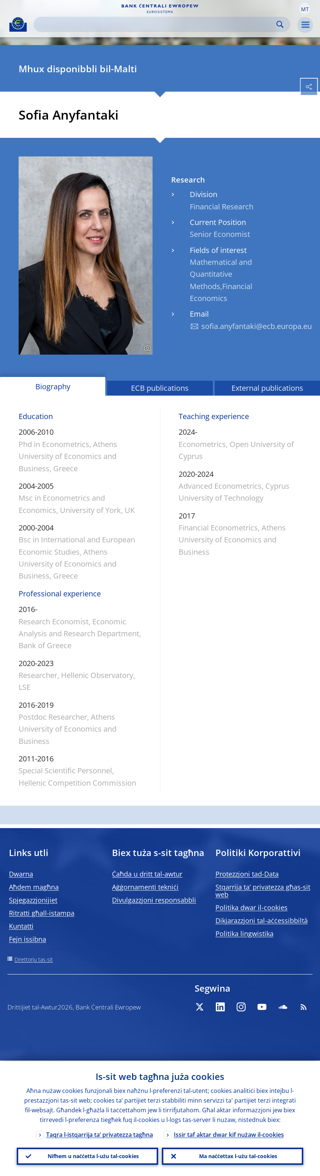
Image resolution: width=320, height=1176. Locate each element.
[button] (304, 8)
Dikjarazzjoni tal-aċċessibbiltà (261, 920)
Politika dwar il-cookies (251, 907)
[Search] (156, 24)
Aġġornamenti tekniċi (145, 886)
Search (280, 24)
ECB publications (160, 388)
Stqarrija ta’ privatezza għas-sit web (262, 890)
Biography (52, 386)
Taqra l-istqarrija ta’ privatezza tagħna (99, 1134)
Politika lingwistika (244, 933)
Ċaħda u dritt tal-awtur (147, 873)
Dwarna (21, 873)
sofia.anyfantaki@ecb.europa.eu (256, 326)
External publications (267, 388)
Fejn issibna (27, 939)
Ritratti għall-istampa (41, 913)
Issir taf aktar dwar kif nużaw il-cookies (229, 1134)
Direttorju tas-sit (34, 959)
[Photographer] (146, 348)
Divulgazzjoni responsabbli (154, 900)
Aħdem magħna (34, 886)
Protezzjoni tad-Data (247, 873)
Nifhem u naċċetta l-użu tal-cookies (93, 1155)
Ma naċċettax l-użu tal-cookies (238, 1155)
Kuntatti (21, 926)
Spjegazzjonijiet (33, 900)
